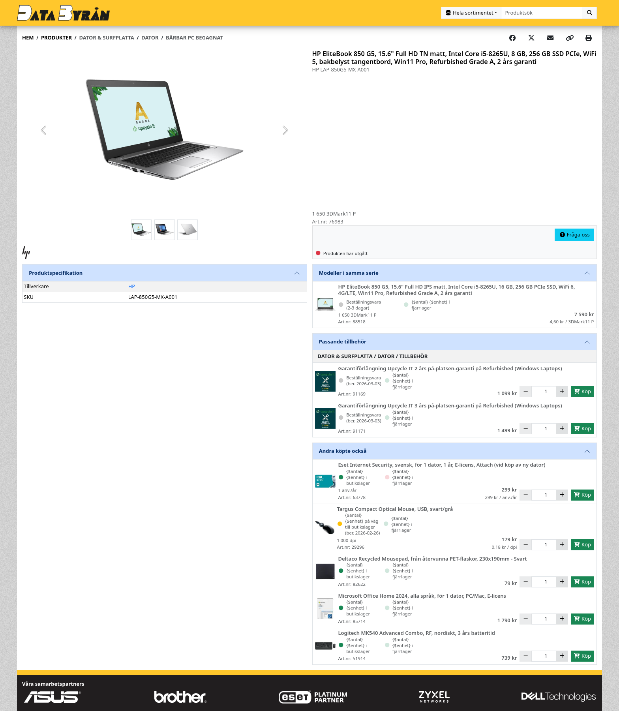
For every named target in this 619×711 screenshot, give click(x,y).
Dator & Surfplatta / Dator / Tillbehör (373, 356)
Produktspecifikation (56, 272)
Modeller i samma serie (349, 272)
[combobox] (542, 13)
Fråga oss (574, 234)
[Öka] (562, 391)
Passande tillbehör (342, 341)
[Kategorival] (471, 13)
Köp (582, 391)
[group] (164, 130)
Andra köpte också (343, 450)
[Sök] (589, 13)
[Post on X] (531, 38)
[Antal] (543, 391)
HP (131, 286)
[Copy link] (569, 38)
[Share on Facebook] (512, 38)
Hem (28, 37)
